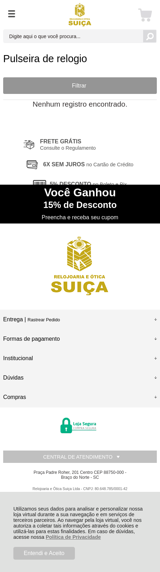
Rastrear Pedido (43, 319)
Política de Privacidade (73, 537)
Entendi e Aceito (44, 553)
